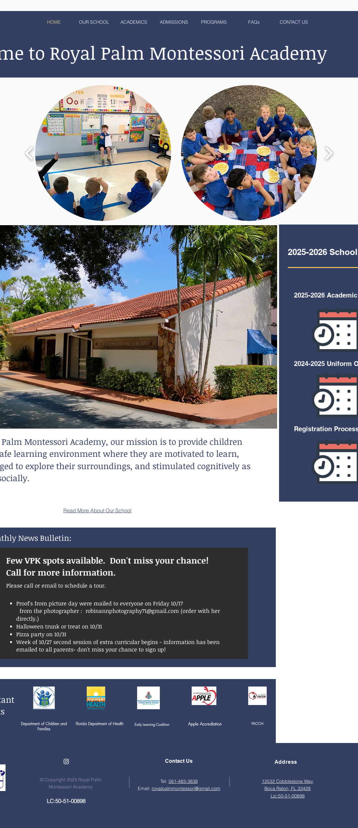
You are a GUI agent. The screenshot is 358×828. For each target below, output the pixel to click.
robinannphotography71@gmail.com (132, 611)
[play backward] (29, 153)
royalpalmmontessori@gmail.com (186, 788)
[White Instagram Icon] (66, 761)
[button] (103, 153)
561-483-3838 (183, 781)
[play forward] (328, 153)
